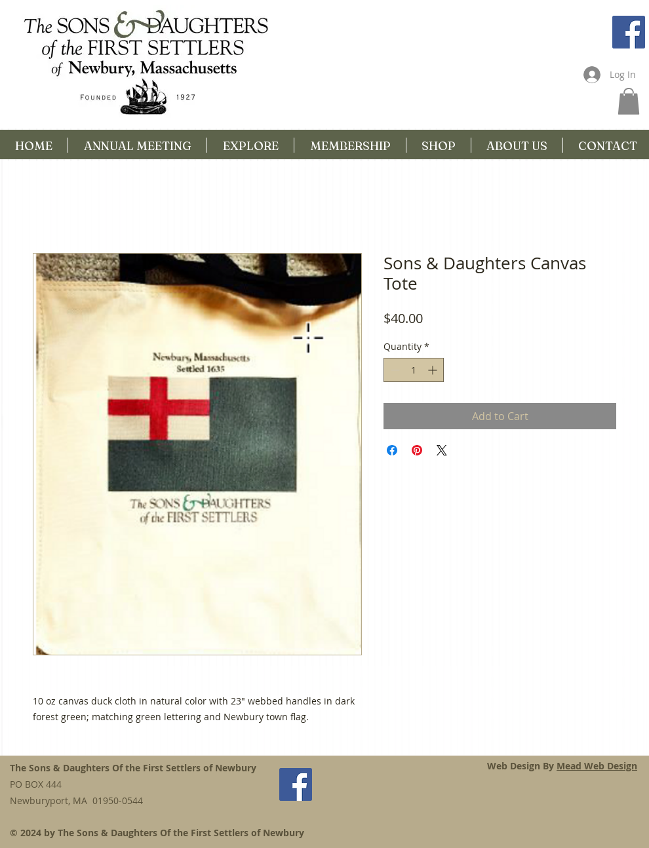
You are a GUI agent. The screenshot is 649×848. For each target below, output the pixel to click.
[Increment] (433, 369)
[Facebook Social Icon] (628, 32)
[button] (629, 101)
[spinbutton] (413, 369)
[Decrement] (393, 369)
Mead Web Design (597, 766)
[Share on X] (442, 450)
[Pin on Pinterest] (417, 450)
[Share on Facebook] (392, 450)
